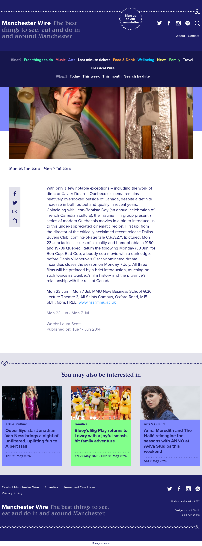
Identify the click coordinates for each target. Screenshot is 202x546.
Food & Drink (124, 60)
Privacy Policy (12, 493)
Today (75, 76)
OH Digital (194, 514)
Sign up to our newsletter (131, 18)
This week (91, 76)
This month (112, 76)
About (180, 36)
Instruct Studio (191, 510)
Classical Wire (102, 68)
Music (60, 60)
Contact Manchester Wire (20, 487)
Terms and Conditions (79, 487)
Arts (71, 60)
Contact (193, 36)
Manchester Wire (26, 23)
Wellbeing (146, 60)
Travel (188, 60)
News (162, 60)
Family (174, 60)
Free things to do (38, 60)
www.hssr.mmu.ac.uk (97, 302)
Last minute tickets (94, 60)
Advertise (51, 487)
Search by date (137, 76)
